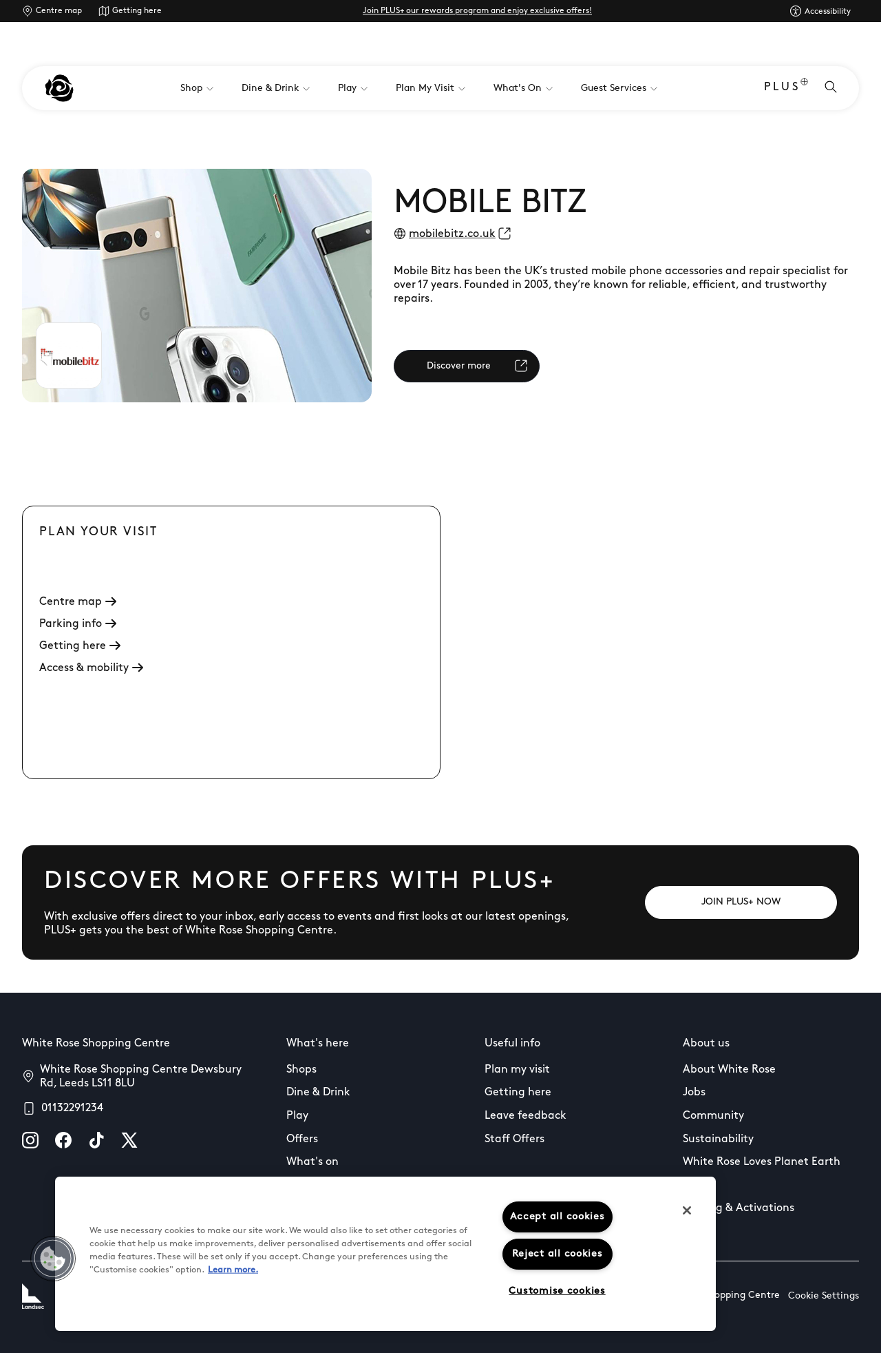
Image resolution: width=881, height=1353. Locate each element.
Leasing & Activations (738, 1208)
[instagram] (30, 1140)
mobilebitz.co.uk (452, 234)
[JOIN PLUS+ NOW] (741, 902)
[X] (129, 1140)
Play (297, 1116)
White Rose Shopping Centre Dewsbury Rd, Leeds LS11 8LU (141, 1076)
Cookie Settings (823, 1296)
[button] (53, 1259)
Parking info (77, 624)
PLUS (786, 88)
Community (713, 1116)
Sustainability (718, 1139)
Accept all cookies (557, 1217)
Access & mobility (91, 668)
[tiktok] (96, 1140)
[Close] (687, 1210)
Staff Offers (514, 1139)
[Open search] (831, 88)
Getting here (137, 11)
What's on (312, 1162)
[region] (385, 1254)
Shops (301, 1069)
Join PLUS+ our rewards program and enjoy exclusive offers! (477, 11)
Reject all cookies (557, 1254)
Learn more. (233, 1270)
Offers (302, 1139)
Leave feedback (525, 1116)
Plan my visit (517, 1069)
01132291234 (72, 1108)
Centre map (59, 11)
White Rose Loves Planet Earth (761, 1162)
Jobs (694, 1092)
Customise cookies (557, 1291)
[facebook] (63, 1140)
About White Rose (729, 1069)
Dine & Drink (318, 1092)
